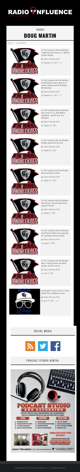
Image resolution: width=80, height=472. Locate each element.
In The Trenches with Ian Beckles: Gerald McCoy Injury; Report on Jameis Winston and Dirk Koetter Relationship (55, 84)
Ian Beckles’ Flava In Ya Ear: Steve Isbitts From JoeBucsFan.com (55, 291)
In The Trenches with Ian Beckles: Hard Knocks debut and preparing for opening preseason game (55, 233)
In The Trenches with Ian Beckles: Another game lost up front (55, 141)
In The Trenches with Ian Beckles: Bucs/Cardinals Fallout (55, 171)
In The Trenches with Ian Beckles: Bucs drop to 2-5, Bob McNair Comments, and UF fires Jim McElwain (55, 114)
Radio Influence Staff (52, 59)
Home (10, 43)
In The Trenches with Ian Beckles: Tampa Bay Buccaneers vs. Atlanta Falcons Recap (55, 52)
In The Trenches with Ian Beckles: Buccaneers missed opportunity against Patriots (55, 203)
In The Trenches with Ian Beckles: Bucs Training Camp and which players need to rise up (55, 263)
